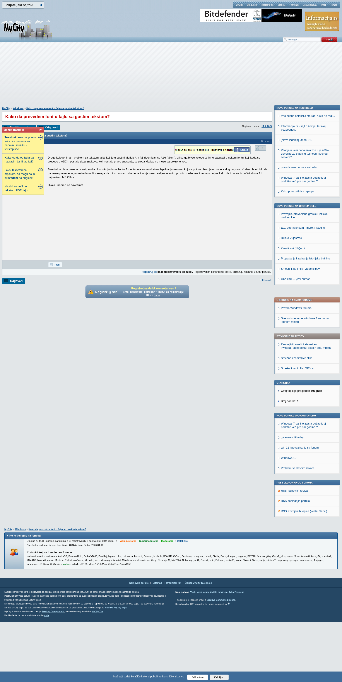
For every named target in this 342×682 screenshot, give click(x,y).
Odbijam (219, 677)
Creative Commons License (221, 660)
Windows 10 (288, 332)
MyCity (239, 4)
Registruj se (267, 4)
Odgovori (51, 127)
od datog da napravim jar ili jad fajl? (19, 159)
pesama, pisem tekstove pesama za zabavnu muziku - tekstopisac (20, 143)
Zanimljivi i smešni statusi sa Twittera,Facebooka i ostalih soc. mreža (306, 220)
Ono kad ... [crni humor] (296, 571)
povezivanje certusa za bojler (299, 459)
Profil (57, 264)
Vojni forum (203, 652)
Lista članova (309, 4)
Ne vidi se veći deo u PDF (16, 188)
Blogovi (282, 4)
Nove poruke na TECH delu (295, 400)
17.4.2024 (267, 126)
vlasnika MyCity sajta (116, 667)
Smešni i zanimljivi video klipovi (300, 561)
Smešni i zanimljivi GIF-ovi (297, 242)
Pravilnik (294, 4)
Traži (323, 4)
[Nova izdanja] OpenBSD (297, 432)
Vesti (192, 652)
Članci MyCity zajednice (198, 643)
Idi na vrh (266, 280)
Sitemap (157, 643)
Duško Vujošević (291, 530)
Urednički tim (173, 643)
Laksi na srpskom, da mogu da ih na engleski (20, 174)
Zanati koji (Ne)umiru (294, 540)
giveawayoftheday (292, 311)
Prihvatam (198, 677)
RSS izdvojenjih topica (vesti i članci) (304, 385)
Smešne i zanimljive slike (297, 232)
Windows (18, 108)
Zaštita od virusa (218, 652)
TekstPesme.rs (236, 652)
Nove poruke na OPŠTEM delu (296, 498)
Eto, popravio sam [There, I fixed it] (303, 519)
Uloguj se (252, 4)
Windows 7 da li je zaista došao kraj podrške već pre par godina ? (303, 299)
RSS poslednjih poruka (295, 375)
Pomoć (333, 4)
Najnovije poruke (139, 643)
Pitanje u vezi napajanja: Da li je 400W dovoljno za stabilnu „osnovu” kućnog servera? (305, 446)
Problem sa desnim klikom (297, 342)
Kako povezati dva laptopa (297, 483)
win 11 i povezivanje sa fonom (300, 322)
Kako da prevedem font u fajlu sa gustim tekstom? (55, 108)
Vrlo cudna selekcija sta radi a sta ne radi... (308, 408)
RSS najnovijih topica (294, 365)
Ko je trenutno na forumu (25, 595)
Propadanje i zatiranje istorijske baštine (305, 550)
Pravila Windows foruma (296, 182)
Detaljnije (182, 601)
